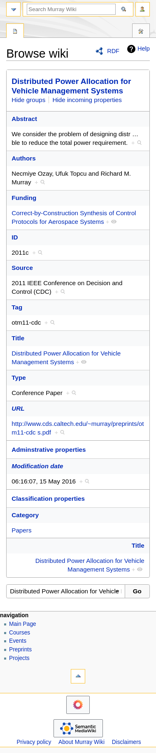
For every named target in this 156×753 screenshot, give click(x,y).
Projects (19, 658)
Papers (21, 530)
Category (25, 514)
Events (17, 641)
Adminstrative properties (49, 449)
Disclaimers (126, 742)
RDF (113, 51)
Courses (19, 633)
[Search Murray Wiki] (71, 9)
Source (22, 267)
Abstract (24, 118)
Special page (15, 32)
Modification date (37, 465)
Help (137, 49)
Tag (17, 307)
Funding (24, 197)
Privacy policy (33, 742)
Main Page (22, 624)
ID (15, 237)
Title (18, 338)
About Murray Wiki (81, 742)
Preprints (20, 649)
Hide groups (28, 99)
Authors (23, 158)
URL (18, 408)
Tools (141, 32)
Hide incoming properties (87, 99)
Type (19, 377)
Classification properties (48, 498)
